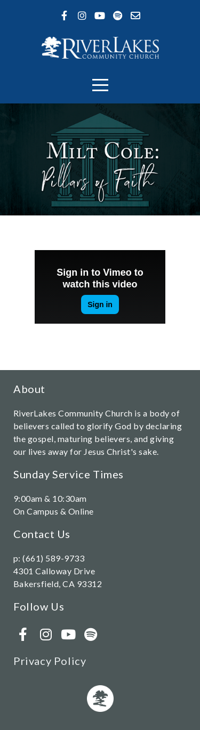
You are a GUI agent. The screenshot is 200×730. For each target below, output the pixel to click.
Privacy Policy (49, 660)
